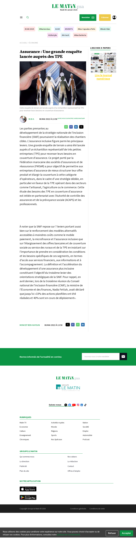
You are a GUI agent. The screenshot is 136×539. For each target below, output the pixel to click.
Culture (22, 431)
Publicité (23, 466)
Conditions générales (78, 508)
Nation (85, 422)
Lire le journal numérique (103, 76)
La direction (24, 461)
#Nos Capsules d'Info (86, 29)
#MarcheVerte (80, 35)
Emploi (85, 431)
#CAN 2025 (29, 29)
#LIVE (57, 29)
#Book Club (105, 29)
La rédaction (73, 461)
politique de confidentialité (68, 535)
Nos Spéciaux (56, 439)
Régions (54, 431)
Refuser (112, 533)
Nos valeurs (72, 456)
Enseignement (25, 435)
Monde (54, 427)
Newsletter (88, 18)
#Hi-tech (65, 35)
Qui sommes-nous (27, 456)
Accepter (126, 533)
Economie (24, 427)
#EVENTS (69, 29)
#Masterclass (44, 29)
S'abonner (105, 17)
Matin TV (23, 422)
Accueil (23, 43)
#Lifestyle (52, 35)
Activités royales (57, 422)
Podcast (86, 439)
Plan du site (24, 471)
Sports (54, 435)
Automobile (87, 435)
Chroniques (24, 439)
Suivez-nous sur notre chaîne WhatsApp (71, 118)
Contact (71, 466)
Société (86, 427)
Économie (33, 43)
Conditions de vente (97, 508)
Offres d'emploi (74, 471)
